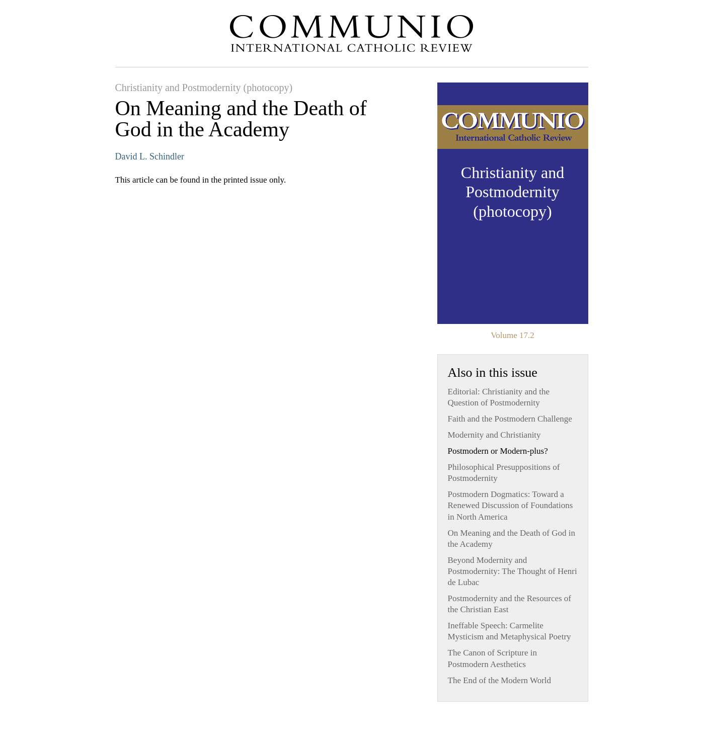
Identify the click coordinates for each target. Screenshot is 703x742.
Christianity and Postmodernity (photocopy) (204, 87)
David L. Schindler (149, 156)
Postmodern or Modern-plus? (498, 451)
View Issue (512, 203)
